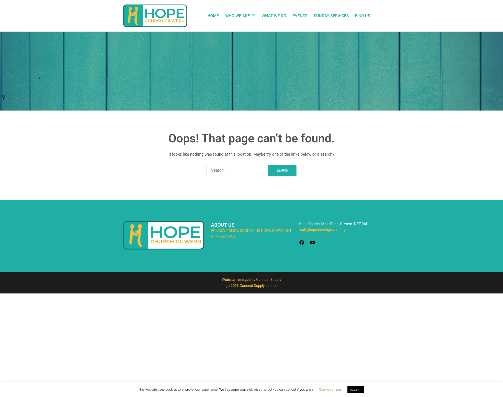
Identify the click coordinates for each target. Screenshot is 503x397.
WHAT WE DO (274, 15)
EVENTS (299, 15)
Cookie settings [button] (330, 390)
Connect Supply (268, 279)
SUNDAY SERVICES (331, 15)
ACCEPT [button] (355, 389)
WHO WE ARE (237, 15)
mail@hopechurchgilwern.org (322, 230)
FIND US (362, 15)
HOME (213, 15)
